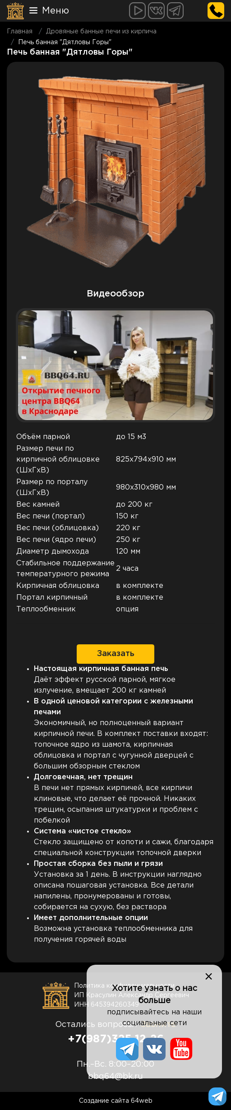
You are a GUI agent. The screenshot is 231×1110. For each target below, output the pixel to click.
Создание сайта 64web (115, 1101)
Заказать (115, 653)
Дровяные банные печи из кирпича (101, 31)
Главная (19, 31)
